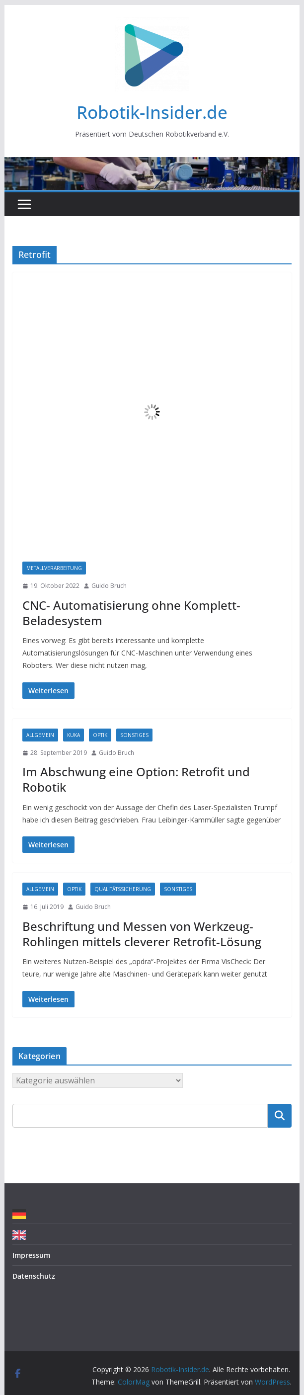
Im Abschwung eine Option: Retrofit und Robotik (136, 779)
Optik (100, 735)
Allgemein (40, 735)
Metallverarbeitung (54, 568)
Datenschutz (33, 1276)
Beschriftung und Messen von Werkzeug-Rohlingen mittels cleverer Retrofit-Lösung (141, 934)
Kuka (73, 735)
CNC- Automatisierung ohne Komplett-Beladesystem (131, 613)
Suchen (280, 1115)
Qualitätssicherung (122, 889)
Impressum (31, 1255)
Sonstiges (134, 735)
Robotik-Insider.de (152, 112)
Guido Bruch (109, 585)
